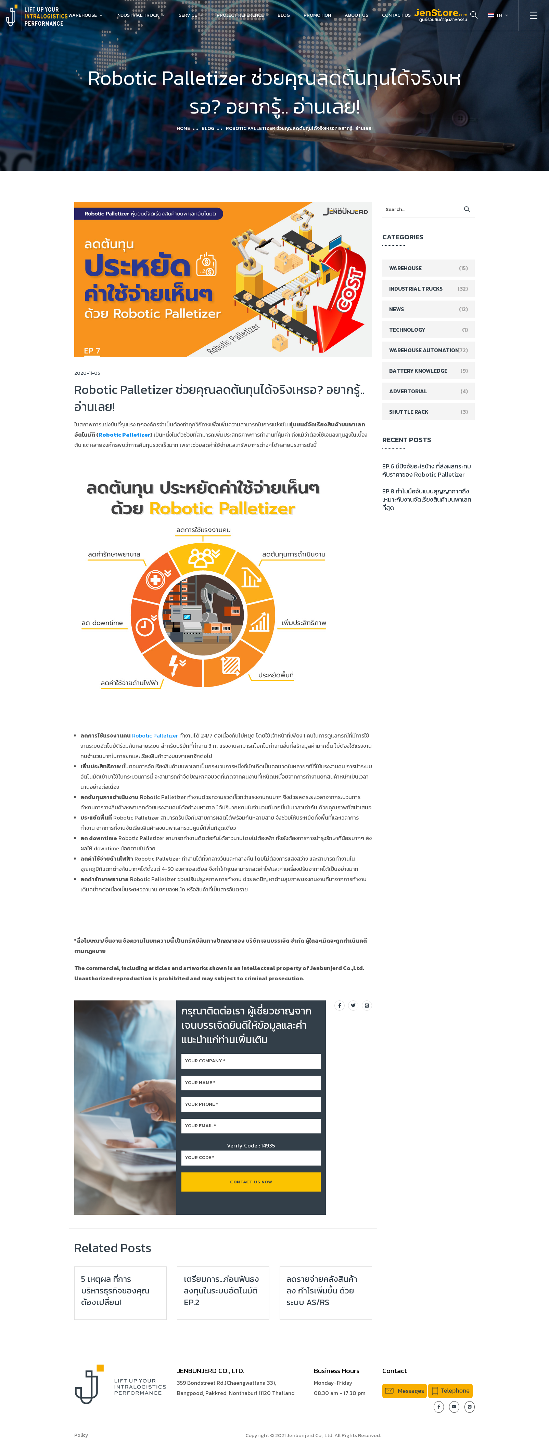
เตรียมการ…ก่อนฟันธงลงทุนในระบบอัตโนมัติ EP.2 (221, 1290)
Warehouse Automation (424, 350)
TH (495, 15)
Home (183, 128)
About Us (356, 15)
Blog (284, 15)
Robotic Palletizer (124, 434)
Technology (407, 330)
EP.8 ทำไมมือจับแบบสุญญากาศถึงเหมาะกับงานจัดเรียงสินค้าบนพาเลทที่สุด (426, 499)
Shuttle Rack (409, 412)
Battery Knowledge (418, 371)
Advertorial (408, 391)
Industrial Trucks (416, 288)
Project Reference (240, 15)
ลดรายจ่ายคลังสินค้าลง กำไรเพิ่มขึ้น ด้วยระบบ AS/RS (321, 1290)
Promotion (317, 15)
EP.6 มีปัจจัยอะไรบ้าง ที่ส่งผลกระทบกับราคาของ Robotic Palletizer (426, 470)
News (396, 309)
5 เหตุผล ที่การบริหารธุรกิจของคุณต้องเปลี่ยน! (115, 1290)
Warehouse (82, 15)
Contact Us (396, 15)
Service (188, 15)
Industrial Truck (137, 15)
